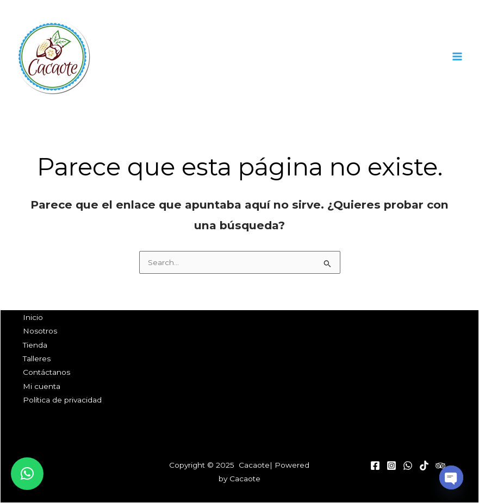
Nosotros (40, 330)
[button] (27, 473)
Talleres (37, 358)
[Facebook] (375, 465)
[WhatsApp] (408, 465)
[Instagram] (391, 465)
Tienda (35, 345)
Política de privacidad (62, 399)
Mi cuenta (41, 386)
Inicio (33, 317)
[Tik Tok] (424, 465)
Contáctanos (46, 372)
